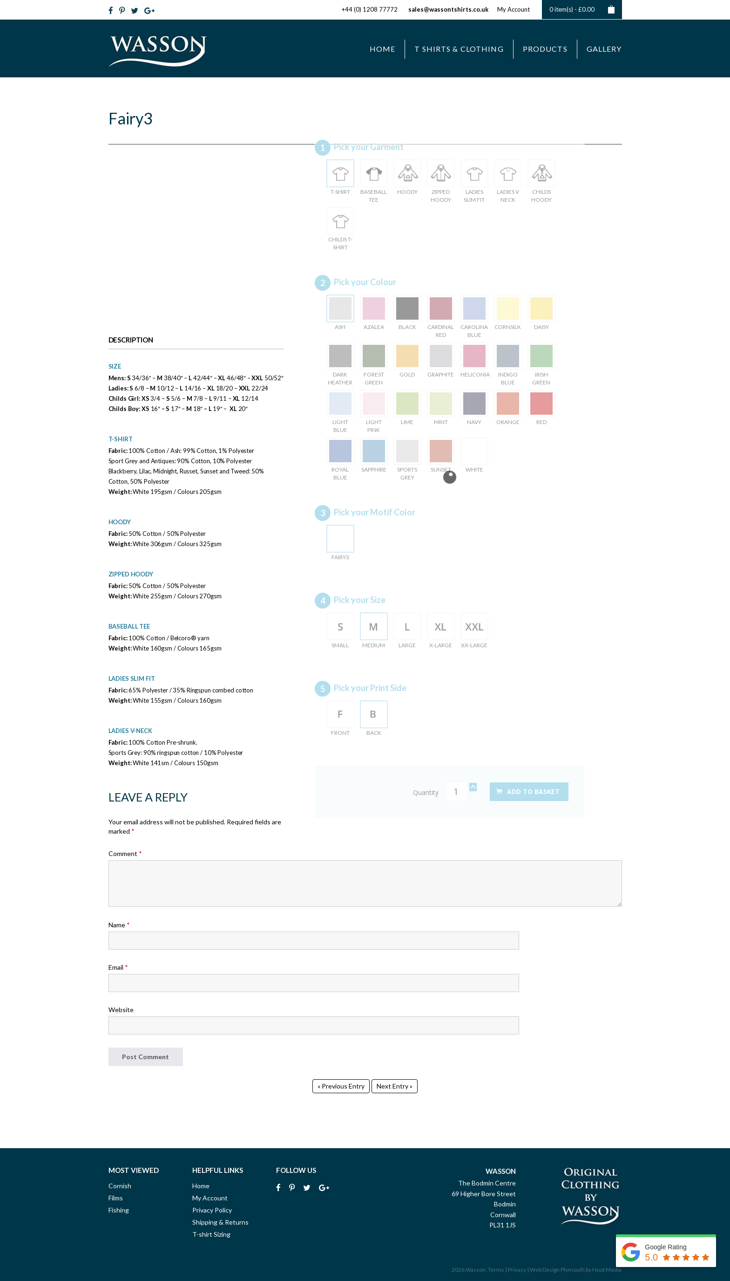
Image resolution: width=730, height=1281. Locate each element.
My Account (513, 9)
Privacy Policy (212, 1210)
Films (115, 1198)
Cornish (119, 1186)
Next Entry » (394, 1086)
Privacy (517, 1269)
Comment (125, 853)
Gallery (604, 48)
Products (545, 48)
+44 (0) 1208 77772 (370, 9)
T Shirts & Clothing (458, 48)
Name (119, 925)
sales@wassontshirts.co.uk (448, 9)
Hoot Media (607, 1269)
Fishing (118, 1210)
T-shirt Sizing (211, 1234)
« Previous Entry (341, 1086)
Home (382, 48)
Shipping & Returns (220, 1222)
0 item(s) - (582, 10)
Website (121, 1010)
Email (118, 967)
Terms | (497, 1269)
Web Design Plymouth (557, 1269)
